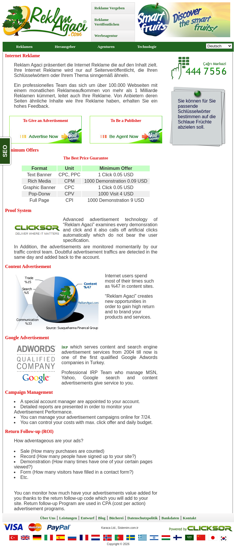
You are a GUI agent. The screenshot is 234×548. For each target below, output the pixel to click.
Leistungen (68, 518)
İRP (64, 347)
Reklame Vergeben (109, 8)
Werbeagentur (106, 35)
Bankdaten (170, 518)
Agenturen (106, 46)
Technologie (146, 46)
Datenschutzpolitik (142, 518)
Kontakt (189, 518)
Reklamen (24, 46)
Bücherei (116, 518)
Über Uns (47, 518)
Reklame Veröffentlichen (106, 21)
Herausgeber (65, 46)
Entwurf (87, 518)
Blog (101, 518)
